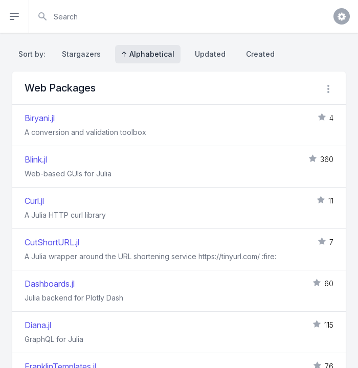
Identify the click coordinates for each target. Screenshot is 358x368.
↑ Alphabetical (147, 54)
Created (260, 54)
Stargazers (81, 54)
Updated (210, 54)
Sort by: (34, 54)
